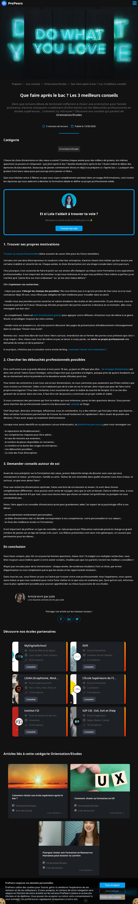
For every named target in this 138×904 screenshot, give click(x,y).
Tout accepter (112, 885)
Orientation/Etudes (55, 84)
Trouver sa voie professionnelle (21, 253)
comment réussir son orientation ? (88, 349)
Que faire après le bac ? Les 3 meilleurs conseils (98, 84)
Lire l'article (54, 812)
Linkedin (75, 404)
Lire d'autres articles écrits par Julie (46, 599)
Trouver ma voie (68, 228)
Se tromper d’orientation (115, 369)
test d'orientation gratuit (47, 315)
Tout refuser (112, 891)
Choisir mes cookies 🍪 (112, 896)
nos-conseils (33, 84)
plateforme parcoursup (90, 424)
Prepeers (17, 84)
